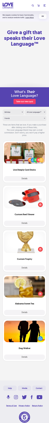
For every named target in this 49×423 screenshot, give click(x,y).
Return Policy (37, 406)
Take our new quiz (24, 101)
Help (10, 388)
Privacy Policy (24, 406)
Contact (39, 388)
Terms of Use (11, 406)
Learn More (29, 17)
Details (24, 179)
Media (24, 388)
